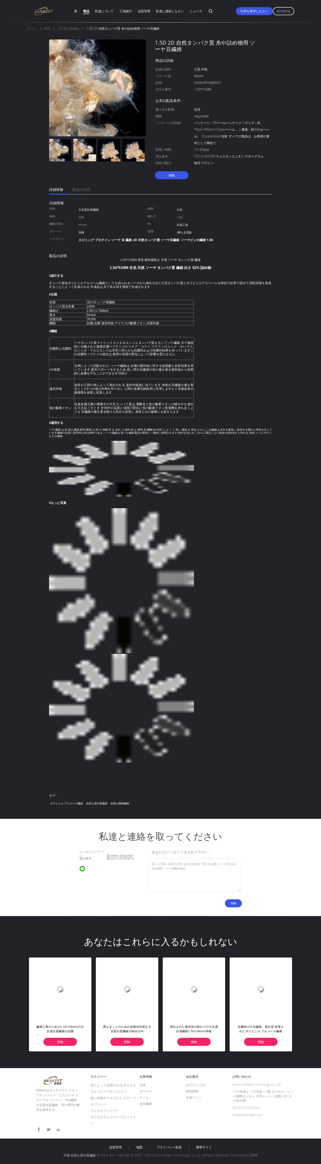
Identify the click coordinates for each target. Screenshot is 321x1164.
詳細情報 (56, 189)
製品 (86, 11)
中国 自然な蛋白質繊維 (80, 1155)
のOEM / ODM (196, 1085)
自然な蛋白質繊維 (96, 803)
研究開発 (192, 1091)
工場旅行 (125, 11)
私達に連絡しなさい (170, 11)
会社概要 (146, 1104)
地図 (139, 1147)
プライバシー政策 (169, 1147)
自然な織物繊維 (119, 803)
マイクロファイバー (105, 1110)
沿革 (143, 1085)
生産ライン (194, 1097)
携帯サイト (204, 1147)
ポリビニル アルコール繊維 (66, 803)
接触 (172, 175)
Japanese (283, 11)
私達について (104, 11)
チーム (144, 1097)
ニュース (196, 11)
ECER (253, 1155)
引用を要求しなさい (254, 11)
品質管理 (144, 11)
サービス (146, 1091)
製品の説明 (81, 189)
